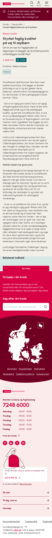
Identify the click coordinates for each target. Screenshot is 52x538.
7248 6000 (16, 405)
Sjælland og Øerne (25, 374)
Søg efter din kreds (15, 298)
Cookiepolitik (31, 521)
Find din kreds (11, 435)
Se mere (26, 268)
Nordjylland (8, 374)
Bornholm (12, 369)
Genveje (7, 508)
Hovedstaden (25, 369)
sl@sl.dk (17, 530)
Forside (6, 24)
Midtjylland (39, 369)
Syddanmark (42, 374)
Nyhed (7, 72)
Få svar (6, 492)
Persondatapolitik (11, 521)
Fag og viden (17, 24)
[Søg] (31, 4)
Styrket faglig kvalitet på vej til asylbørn (20, 27)
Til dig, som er (10, 500)
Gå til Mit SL (13, 477)
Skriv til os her (26, 484)
